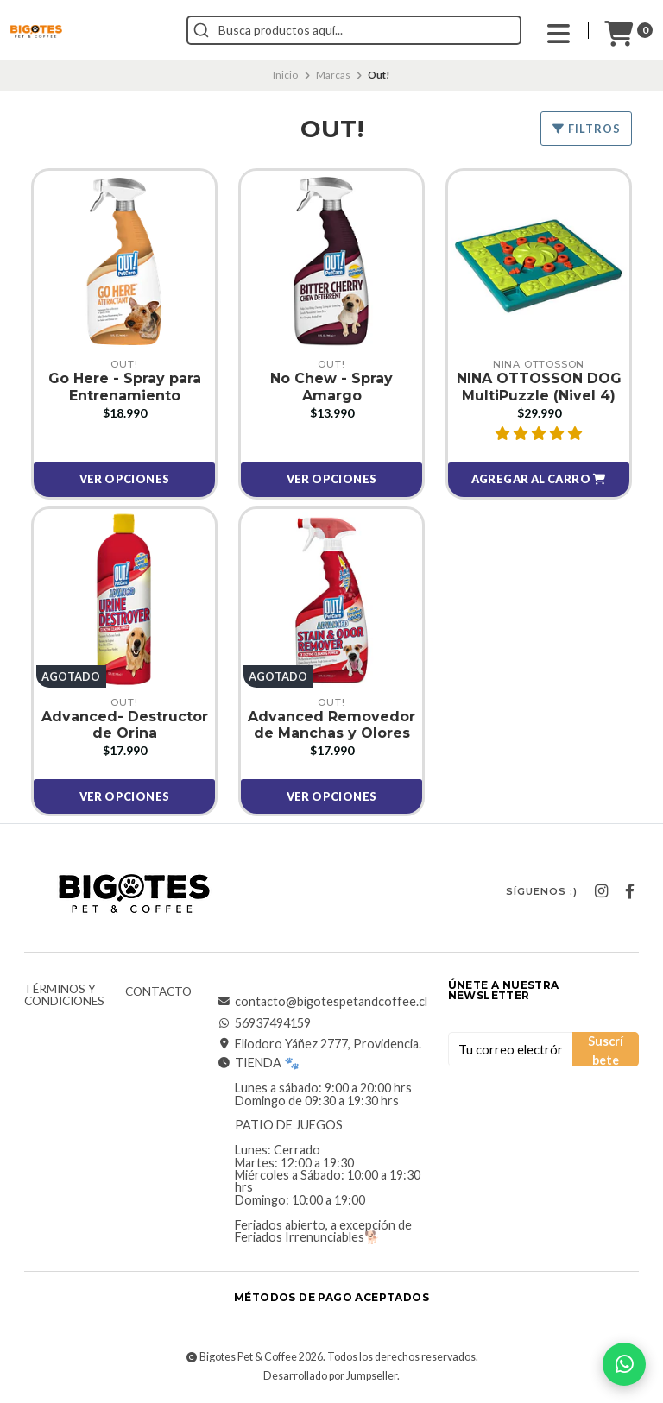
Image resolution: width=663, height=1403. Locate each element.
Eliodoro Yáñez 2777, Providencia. (319, 1044)
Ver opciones (124, 479)
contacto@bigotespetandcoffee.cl (322, 1002)
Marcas (333, 74)
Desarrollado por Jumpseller (330, 1375)
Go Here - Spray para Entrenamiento (124, 386)
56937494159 (264, 1023)
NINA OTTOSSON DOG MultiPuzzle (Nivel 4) (539, 386)
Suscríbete (605, 1050)
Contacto (158, 992)
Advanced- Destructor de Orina (124, 724)
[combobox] (354, 30)
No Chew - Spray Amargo (331, 386)
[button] (538, 479)
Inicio (285, 74)
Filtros (586, 128)
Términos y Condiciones (64, 995)
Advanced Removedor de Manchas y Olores (331, 724)
